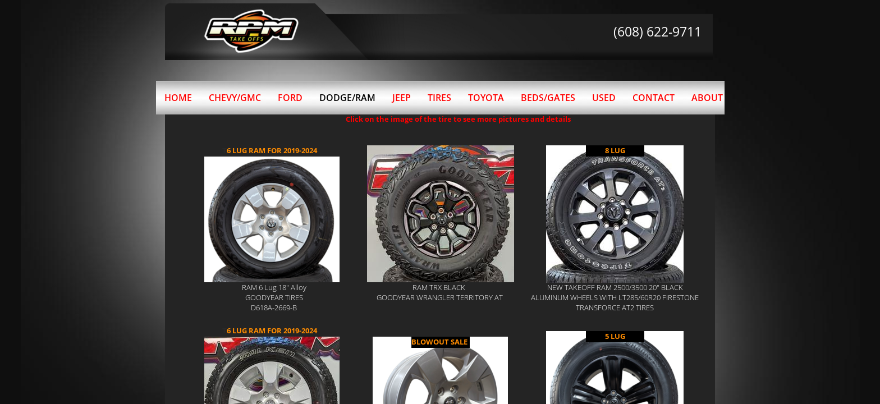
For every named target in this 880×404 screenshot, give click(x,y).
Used (604, 97)
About (707, 97)
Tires (439, 97)
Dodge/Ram (347, 97)
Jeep (401, 97)
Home (178, 97)
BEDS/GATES (548, 97)
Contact (653, 97)
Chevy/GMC (235, 97)
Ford (290, 97)
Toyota (486, 97)
